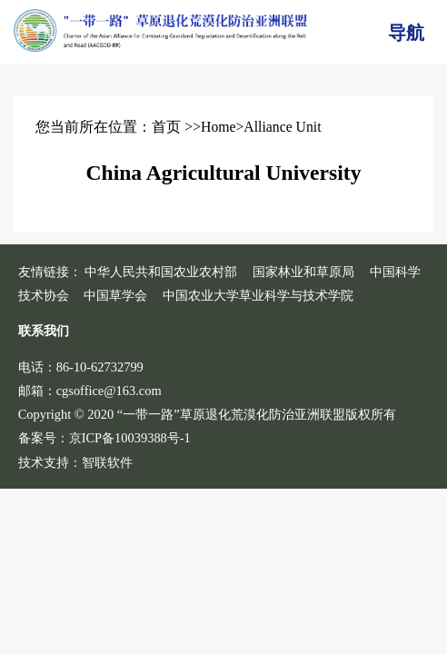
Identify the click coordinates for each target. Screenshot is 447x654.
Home (218, 126)
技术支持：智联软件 (75, 462)
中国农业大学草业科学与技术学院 (258, 295)
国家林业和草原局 (303, 271)
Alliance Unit (282, 126)
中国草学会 (115, 295)
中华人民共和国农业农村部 (160, 271)
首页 (166, 126)
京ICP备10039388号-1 (130, 438)
